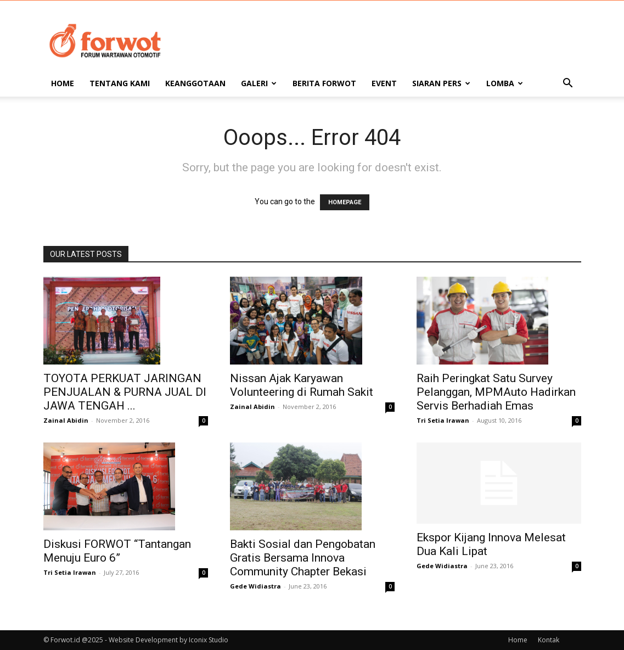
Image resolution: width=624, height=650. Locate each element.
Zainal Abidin (65, 420)
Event (384, 83)
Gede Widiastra (255, 586)
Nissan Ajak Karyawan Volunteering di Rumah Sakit (301, 385)
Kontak (548, 640)
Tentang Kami (119, 83)
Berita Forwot (324, 83)
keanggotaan (195, 83)
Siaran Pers (441, 83)
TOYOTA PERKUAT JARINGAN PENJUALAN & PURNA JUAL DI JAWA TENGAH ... (124, 392)
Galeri (259, 83)
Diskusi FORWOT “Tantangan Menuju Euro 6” (117, 550)
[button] (568, 84)
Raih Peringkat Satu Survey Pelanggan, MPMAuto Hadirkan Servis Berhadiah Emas (496, 392)
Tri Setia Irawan (443, 420)
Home (62, 83)
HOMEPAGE (344, 202)
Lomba (504, 83)
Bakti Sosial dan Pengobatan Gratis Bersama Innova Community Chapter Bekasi (302, 557)
